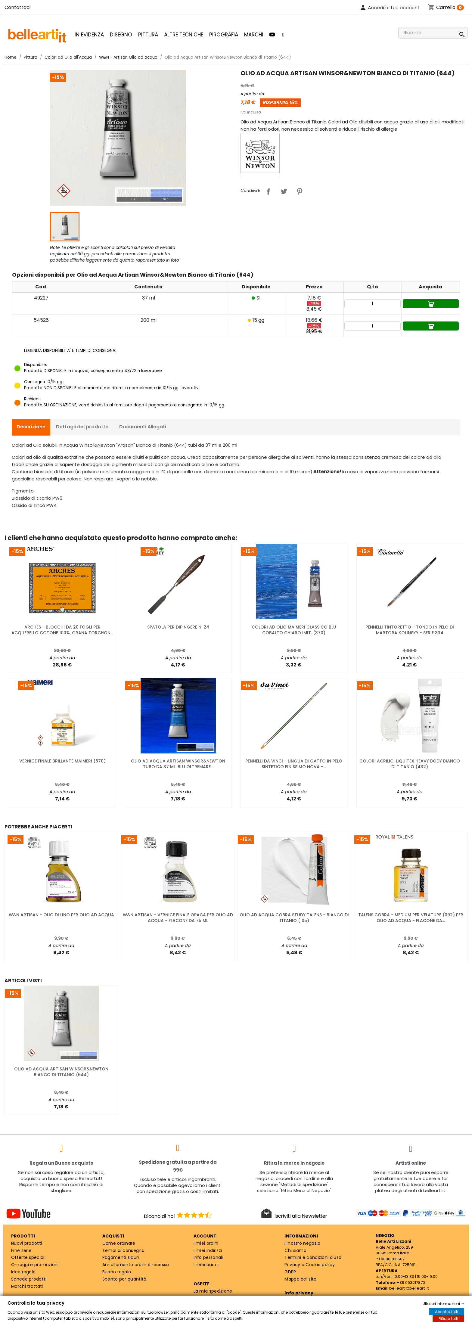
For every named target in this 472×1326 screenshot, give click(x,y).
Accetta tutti (446, 1312)
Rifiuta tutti (448, 1318)
